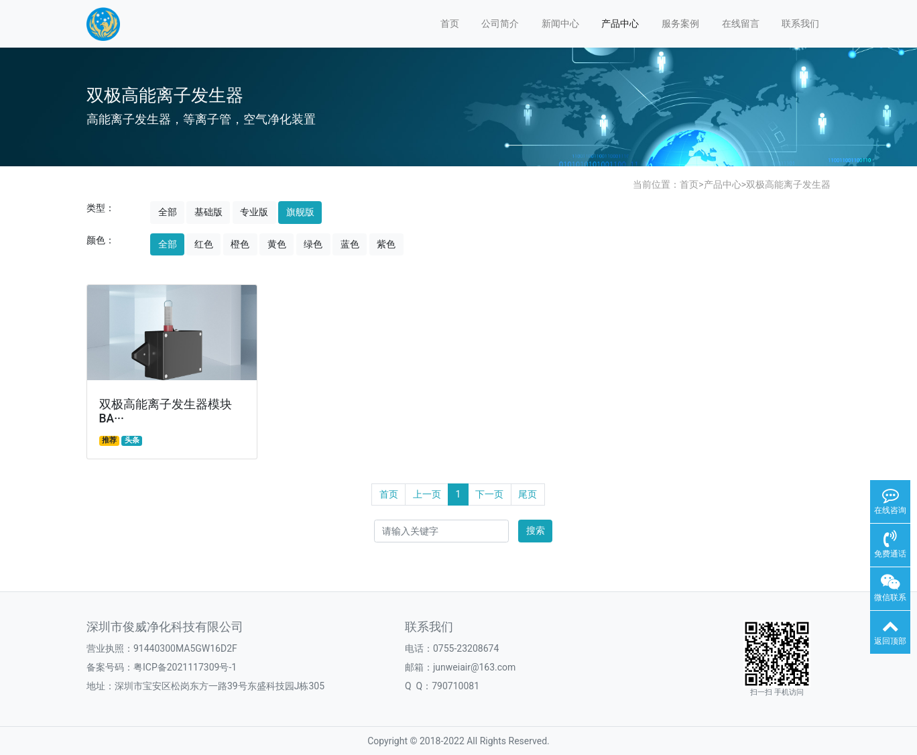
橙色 (240, 244)
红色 (203, 244)
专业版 (254, 212)
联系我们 (800, 23)
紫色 (386, 244)
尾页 (527, 494)
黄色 (276, 244)
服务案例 (680, 23)
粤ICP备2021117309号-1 (185, 667)
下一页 (489, 494)
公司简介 (500, 23)
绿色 (313, 244)
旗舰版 (300, 212)
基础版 (208, 212)
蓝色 (350, 244)
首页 (449, 23)
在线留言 (740, 23)
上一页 (427, 494)
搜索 (535, 530)
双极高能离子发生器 (788, 184)
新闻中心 (560, 23)
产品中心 (620, 23)
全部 (167, 212)
